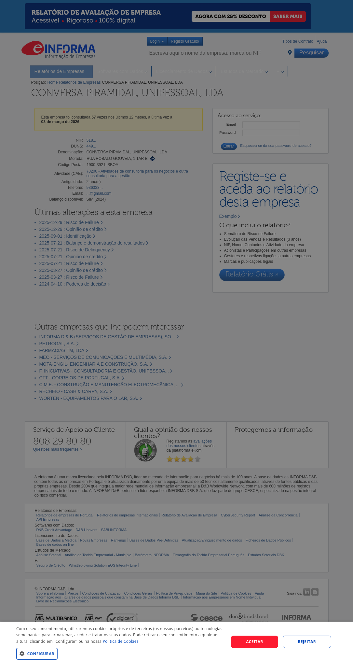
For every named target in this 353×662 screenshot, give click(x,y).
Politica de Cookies (121, 641)
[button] (119, 653)
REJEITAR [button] (307, 641)
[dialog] (176, 642)
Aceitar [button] (254, 641)
